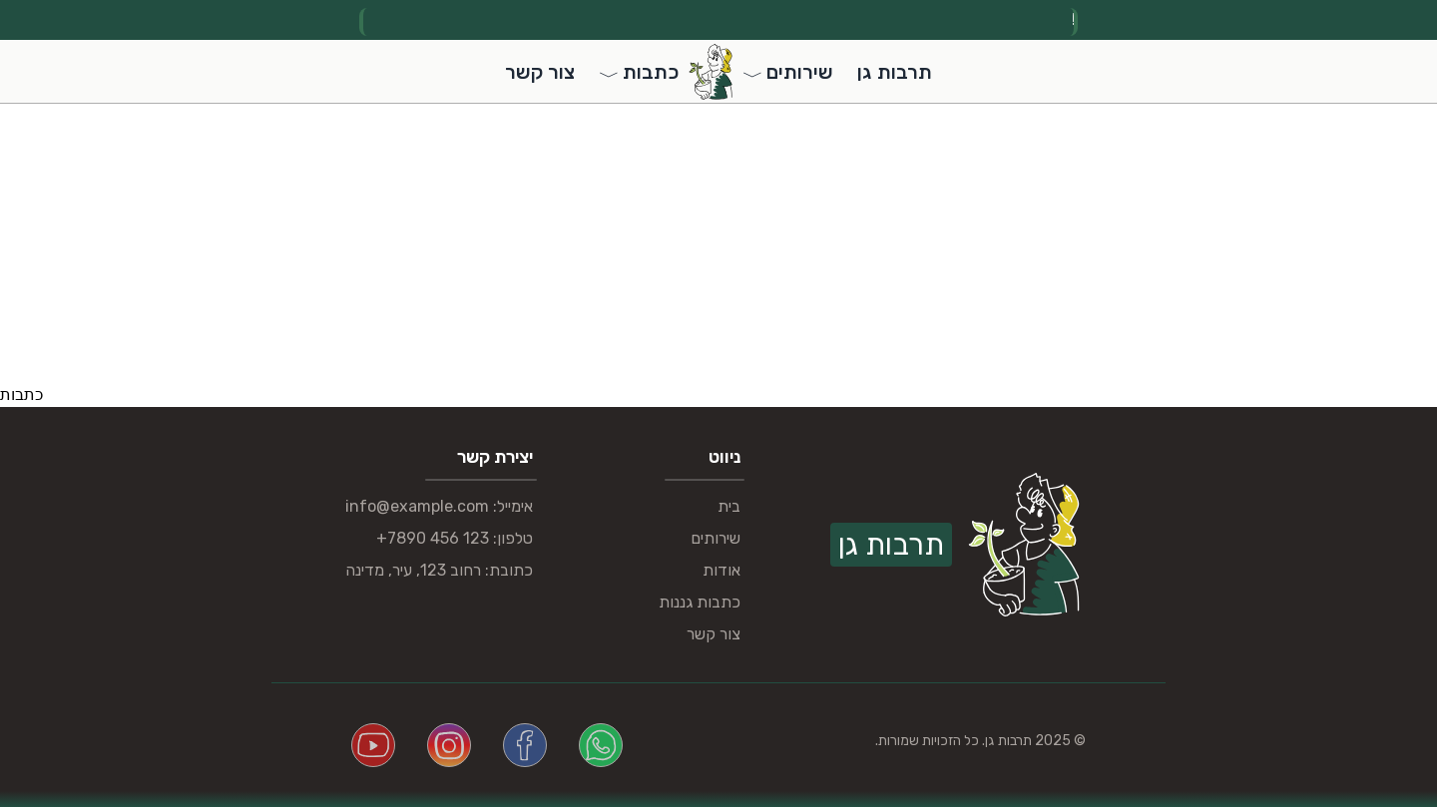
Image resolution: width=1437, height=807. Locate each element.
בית (729, 506)
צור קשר (540, 72)
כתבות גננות (699, 602)
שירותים (715, 538)
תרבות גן (894, 72)
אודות (721, 570)
